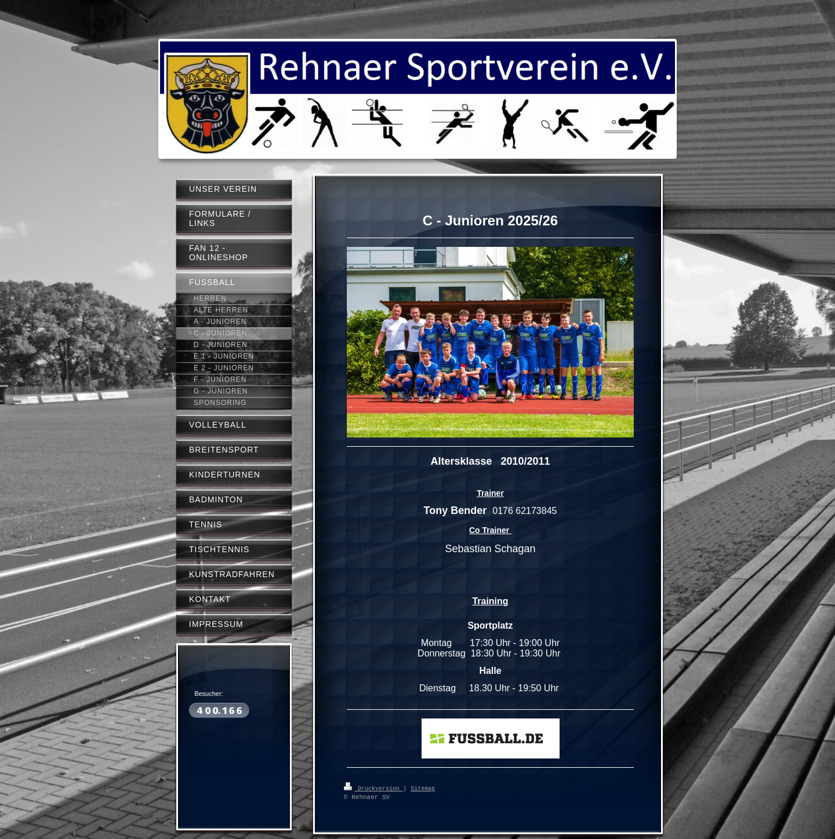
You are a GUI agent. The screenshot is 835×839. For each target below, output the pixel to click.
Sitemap (423, 788)
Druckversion (373, 788)
